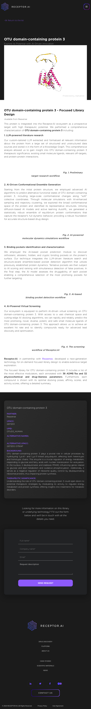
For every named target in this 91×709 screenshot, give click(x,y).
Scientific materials (45, 666)
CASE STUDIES (45, 661)
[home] (19, 7)
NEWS (45, 670)
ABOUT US (45, 651)
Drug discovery (45, 641)
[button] (87, 7)
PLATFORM (45, 646)
